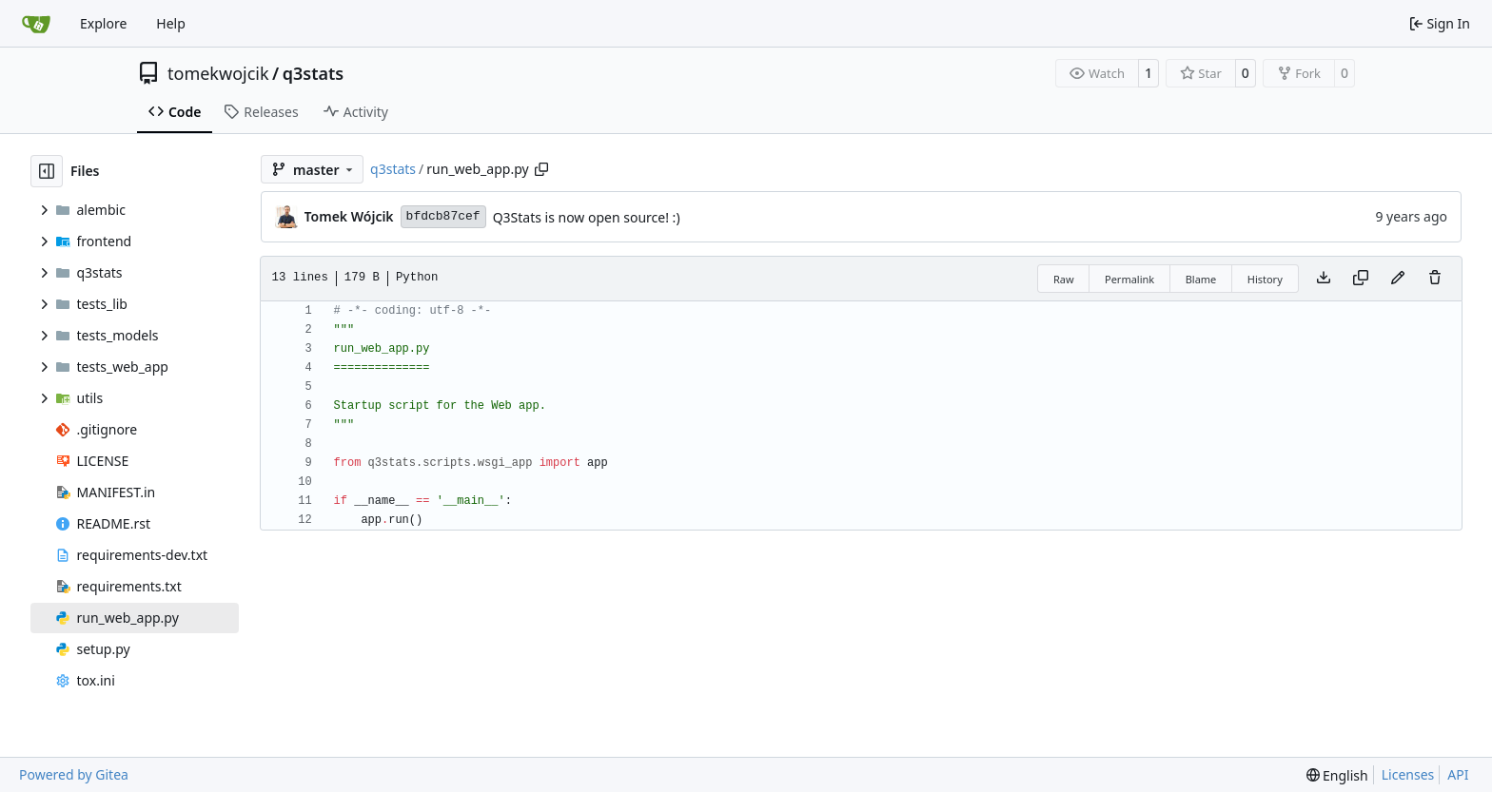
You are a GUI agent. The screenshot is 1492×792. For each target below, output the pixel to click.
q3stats (313, 73)
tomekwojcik (218, 73)
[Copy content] (1360, 278)
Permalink (1129, 279)
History (1265, 279)
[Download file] (1323, 278)
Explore (103, 23)
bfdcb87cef (443, 216)
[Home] (36, 24)
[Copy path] (541, 169)
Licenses (1408, 774)
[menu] (1337, 775)
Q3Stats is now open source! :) (586, 217)
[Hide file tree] (46, 171)
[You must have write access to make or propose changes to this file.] (1435, 278)
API (1457, 774)
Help (171, 23)
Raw (1063, 279)
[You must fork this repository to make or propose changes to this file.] (1398, 278)
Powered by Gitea (73, 774)
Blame (1201, 279)
